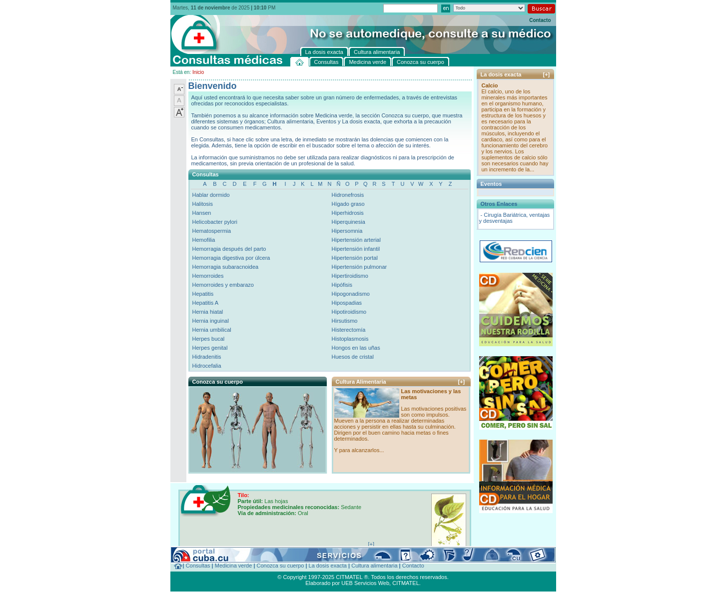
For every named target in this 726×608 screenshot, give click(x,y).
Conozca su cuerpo (280, 566)
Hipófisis (342, 285)
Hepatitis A (205, 303)
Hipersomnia (347, 231)
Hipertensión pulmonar (359, 267)
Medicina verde (233, 566)
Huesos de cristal (353, 357)
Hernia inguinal (210, 321)
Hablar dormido (211, 195)
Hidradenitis (206, 357)
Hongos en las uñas (356, 348)
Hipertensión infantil (356, 249)
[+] (461, 382)
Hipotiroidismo (349, 312)
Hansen (201, 213)
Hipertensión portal (355, 258)
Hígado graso (348, 204)
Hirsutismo (345, 321)
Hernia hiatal (207, 312)
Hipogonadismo (351, 294)
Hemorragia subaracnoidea (225, 267)
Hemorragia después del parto (229, 249)
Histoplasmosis (350, 339)
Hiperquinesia (348, 222)
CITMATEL (405, 583)
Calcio (490, 85)
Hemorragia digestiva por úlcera (231, 258)
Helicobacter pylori (214, 222)
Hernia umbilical (211, 330)
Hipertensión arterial (356, 240)
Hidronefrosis (348, 195)
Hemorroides (208, 276)
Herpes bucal (208, 339)
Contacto (540, 20)
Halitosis (202, 204)
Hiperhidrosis (348, 213)
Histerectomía (349, 330)
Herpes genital (210, 348)
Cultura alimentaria (374, 566)
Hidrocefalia (206, 366)
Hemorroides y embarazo (223, 285)
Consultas (198, 566)
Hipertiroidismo (350, 276)
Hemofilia (203, 240)
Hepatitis (203, 294)
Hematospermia (211, 231)
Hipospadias (347, 303)
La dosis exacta (328, 566)
